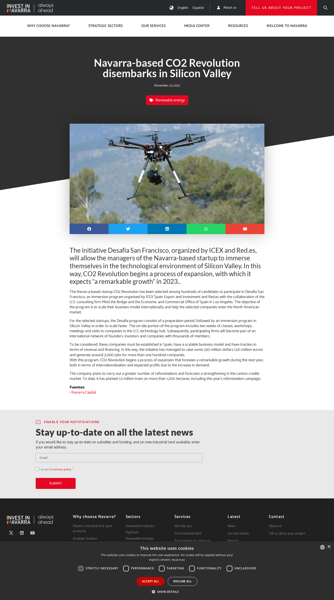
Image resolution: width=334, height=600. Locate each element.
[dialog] (167, 570)
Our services (153, 26)
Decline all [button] (182, 581)
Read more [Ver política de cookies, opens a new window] (178, 560)
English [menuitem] (183, 8)
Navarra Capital (83, 392)
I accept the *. (56, 469)
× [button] (329, 547)
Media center (196, 26)
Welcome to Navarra (287, 26)
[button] (325, 8)
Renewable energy (170, 100)
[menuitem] (182, 8)
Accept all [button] (150, 581)
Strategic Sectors (105, 26)
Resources (238, 26)
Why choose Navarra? (48, 26)
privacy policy (62, 469)
